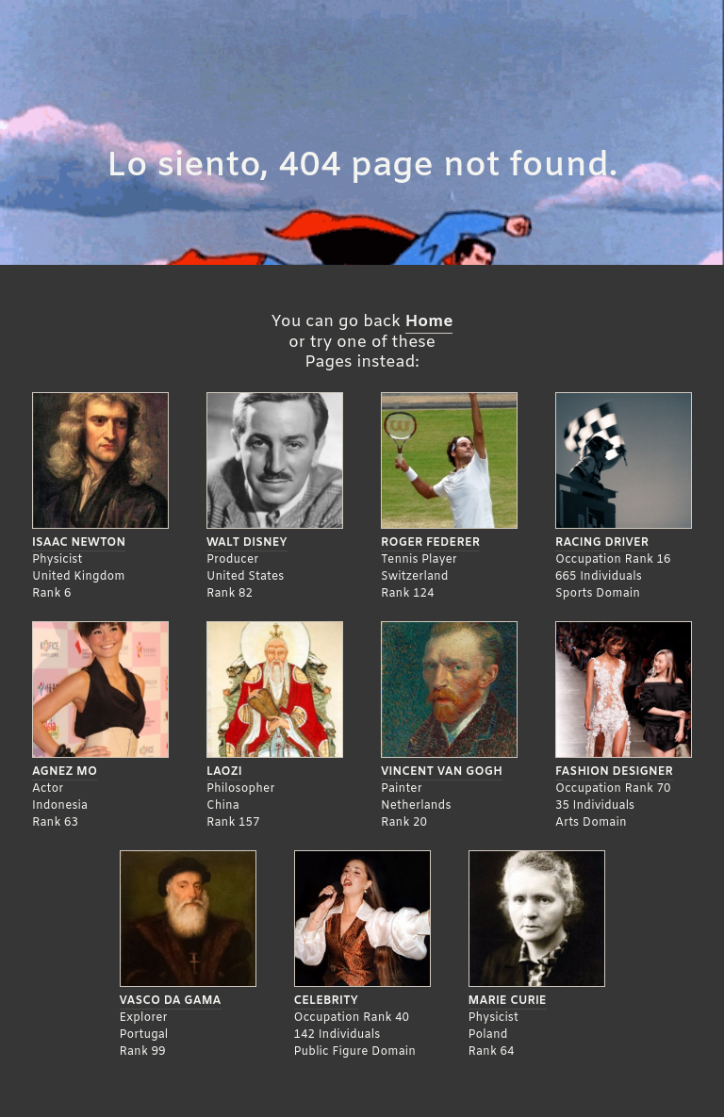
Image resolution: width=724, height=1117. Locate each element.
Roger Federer (430, 542)
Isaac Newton (78, 542)
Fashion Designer (614, 772)
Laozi (224, 772)
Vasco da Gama (171, 1001)
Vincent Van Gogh (441, 772)
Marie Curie (508, 1001)
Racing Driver (602, 542)
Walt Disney (247, 542)
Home (429, 322)
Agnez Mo (64, 772)
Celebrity (326, 1001)
